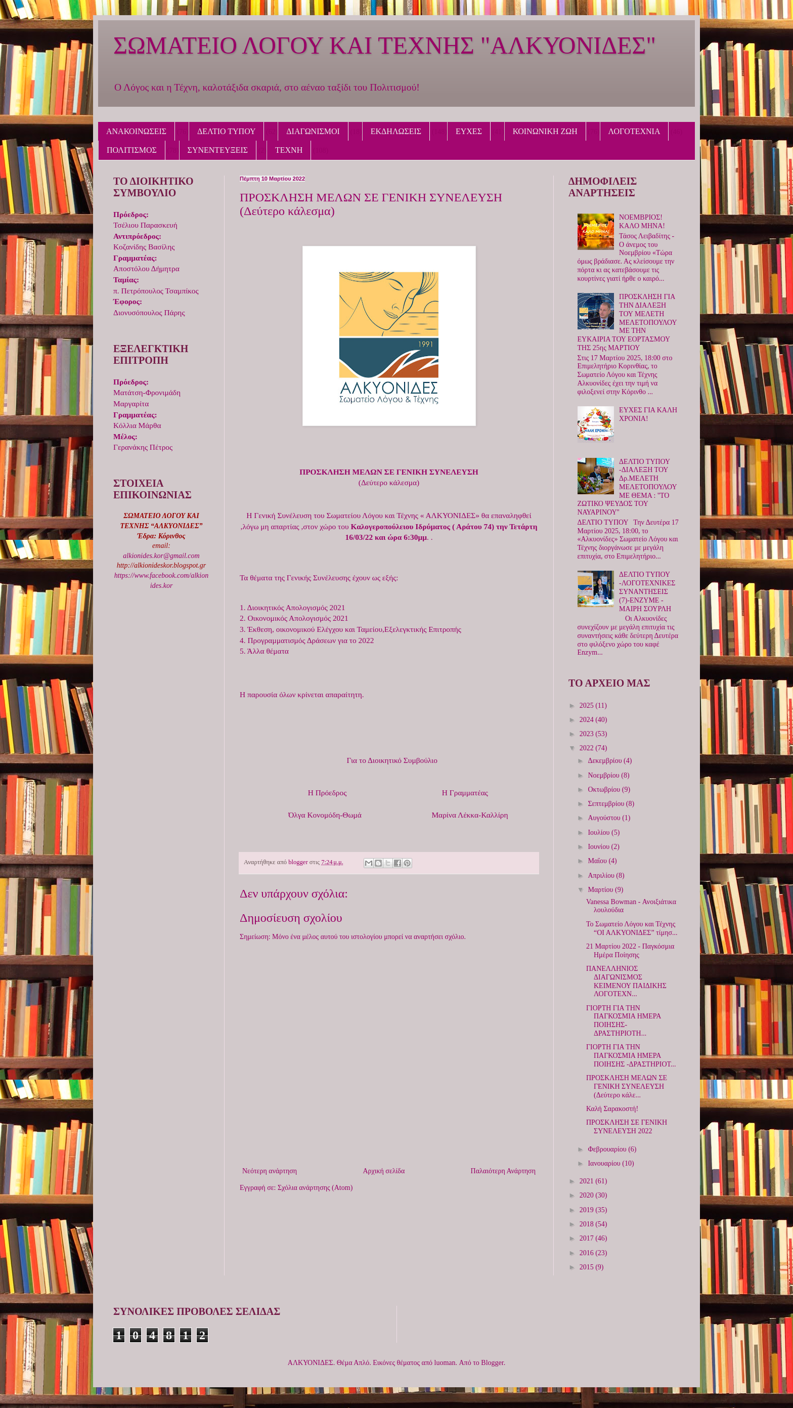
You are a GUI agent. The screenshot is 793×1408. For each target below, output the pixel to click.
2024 (588, 719)
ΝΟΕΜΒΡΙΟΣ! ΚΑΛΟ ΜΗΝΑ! (642, 222)
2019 (588, 1210)
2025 (588, 705)
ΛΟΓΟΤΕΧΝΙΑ (634, 131)
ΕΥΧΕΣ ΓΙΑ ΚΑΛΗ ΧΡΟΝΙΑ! (648, 414)
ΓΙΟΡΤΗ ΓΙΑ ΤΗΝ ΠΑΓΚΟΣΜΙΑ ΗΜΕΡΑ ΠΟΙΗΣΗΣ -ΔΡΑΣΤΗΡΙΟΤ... (631, 1055)
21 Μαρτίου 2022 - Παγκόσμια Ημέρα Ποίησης (630, 951)
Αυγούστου (605, 818)
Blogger (492, 1363)
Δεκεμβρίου (606, 760)
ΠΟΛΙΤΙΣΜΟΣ (132, 150)
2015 (588, 1267)
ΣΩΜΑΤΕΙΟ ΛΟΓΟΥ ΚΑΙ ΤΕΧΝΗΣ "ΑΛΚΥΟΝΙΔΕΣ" (384, 45)
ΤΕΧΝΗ (288, 150)
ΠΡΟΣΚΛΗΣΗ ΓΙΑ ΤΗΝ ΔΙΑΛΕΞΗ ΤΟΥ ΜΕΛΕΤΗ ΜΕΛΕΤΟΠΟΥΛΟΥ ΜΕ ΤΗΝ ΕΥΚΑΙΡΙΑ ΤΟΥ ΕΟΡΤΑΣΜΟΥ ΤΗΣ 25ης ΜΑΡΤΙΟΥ (627, 322)
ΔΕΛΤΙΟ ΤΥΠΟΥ (226, 131)
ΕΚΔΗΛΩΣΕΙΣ (396, 131)
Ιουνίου (599, 846)
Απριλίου (602, 875)
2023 (588, 734)
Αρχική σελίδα (384, 1171)
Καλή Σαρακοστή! (612, 1109)
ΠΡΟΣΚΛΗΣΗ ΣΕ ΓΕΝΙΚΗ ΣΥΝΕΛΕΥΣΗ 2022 (626, 1127)
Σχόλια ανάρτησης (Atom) (315, 1187)
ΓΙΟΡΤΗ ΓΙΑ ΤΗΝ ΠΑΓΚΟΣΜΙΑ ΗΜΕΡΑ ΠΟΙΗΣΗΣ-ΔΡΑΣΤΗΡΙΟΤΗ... (623, 1020)
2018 (588, 1224)
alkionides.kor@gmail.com (161, 556)
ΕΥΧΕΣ (469, 131)
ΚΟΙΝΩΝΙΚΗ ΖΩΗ (545, 131)
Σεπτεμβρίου (607, 803)
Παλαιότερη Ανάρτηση (503, 1171)
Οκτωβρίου (605, 789)
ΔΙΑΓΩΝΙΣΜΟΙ (313, 131)
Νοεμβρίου (604, 775)
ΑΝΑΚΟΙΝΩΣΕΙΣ (136, 131)
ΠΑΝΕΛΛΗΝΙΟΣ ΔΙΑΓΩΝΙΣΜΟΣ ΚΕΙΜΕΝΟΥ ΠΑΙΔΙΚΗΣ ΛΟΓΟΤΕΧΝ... (626, 981)
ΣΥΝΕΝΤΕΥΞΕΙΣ (218, 150)
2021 (588, 1181)
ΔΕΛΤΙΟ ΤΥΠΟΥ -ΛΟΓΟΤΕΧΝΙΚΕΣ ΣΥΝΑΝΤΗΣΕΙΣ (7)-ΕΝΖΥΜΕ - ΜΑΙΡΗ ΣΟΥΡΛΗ (647, 591)
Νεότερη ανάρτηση (269, 1171)
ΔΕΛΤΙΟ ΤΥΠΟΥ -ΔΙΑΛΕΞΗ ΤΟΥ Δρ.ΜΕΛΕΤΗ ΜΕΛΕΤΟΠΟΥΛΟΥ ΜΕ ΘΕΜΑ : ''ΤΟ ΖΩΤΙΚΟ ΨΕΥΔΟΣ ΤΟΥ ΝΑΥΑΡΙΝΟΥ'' (627, 487)
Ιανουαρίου (605, 1163)
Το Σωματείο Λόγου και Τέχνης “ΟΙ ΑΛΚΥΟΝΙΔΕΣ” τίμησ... (632, 928)
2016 (588, 1253)
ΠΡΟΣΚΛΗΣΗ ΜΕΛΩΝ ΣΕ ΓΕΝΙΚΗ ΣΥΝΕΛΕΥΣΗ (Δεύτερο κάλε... (626, 1086)
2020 (588, 1195)
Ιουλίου (599, 832)
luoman (445, 1363)
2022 (588, 748)
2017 (588, 1238)
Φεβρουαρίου (608, 1149)
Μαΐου (598, 861)
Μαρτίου (601, 889)
